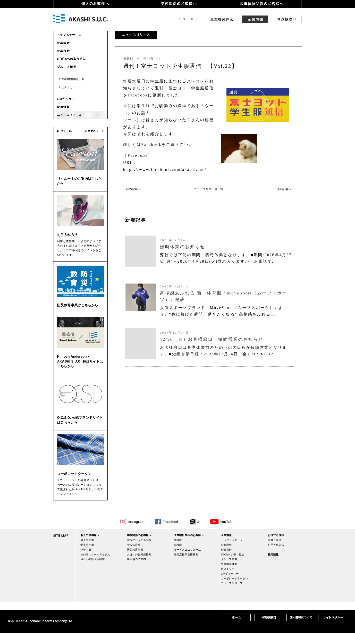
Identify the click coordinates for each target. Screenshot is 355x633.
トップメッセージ (232, 539)
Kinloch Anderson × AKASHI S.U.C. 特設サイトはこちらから (80, 361)
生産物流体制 (229, 563)
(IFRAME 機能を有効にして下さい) (208, 290)
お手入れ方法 (67, 235)
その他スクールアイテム (95, 554)
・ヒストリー (67, 87)
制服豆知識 (274, 539)
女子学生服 (87, 544)
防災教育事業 (135, 549)
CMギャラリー (230, 573)
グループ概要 (229, 559)
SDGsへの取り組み (233, 554)
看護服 (178, 539)
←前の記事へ (132, 189)
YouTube (227, 522)
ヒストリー (188, 19)
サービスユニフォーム (187, 549)
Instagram (136, 522)
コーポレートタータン (74, 474)
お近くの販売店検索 (92, 559)
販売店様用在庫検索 (186, 554)
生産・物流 (222, 19)
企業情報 (255, 19)
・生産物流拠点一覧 (71, 79)
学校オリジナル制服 (139, 539)
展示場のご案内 (136, 559)
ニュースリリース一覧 (208, 189)
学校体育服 (134, 544)
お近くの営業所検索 (139, 554)
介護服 (178, 544)
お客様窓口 (286, 19)
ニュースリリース (232, 583)
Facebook (170, 522)
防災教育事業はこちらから (77, 305)
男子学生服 (87, 539)
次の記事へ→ (285, 189)
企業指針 (226, 549)
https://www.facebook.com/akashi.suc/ (164, 169)
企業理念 (226, 544)
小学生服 (85, 549)
